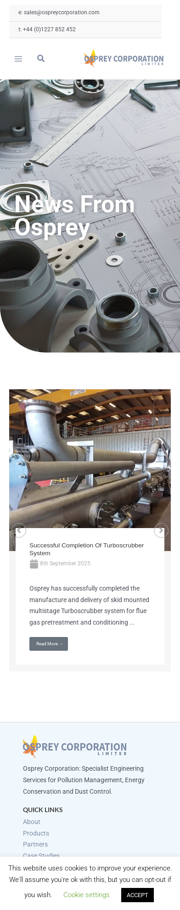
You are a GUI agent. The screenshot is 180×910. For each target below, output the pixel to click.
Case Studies (41, 855)
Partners (35, 844)
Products (36, 833)
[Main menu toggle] (18, 58)
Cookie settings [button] (86, 895)
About (31, 821)
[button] (41, 59)
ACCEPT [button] (137, 895)
